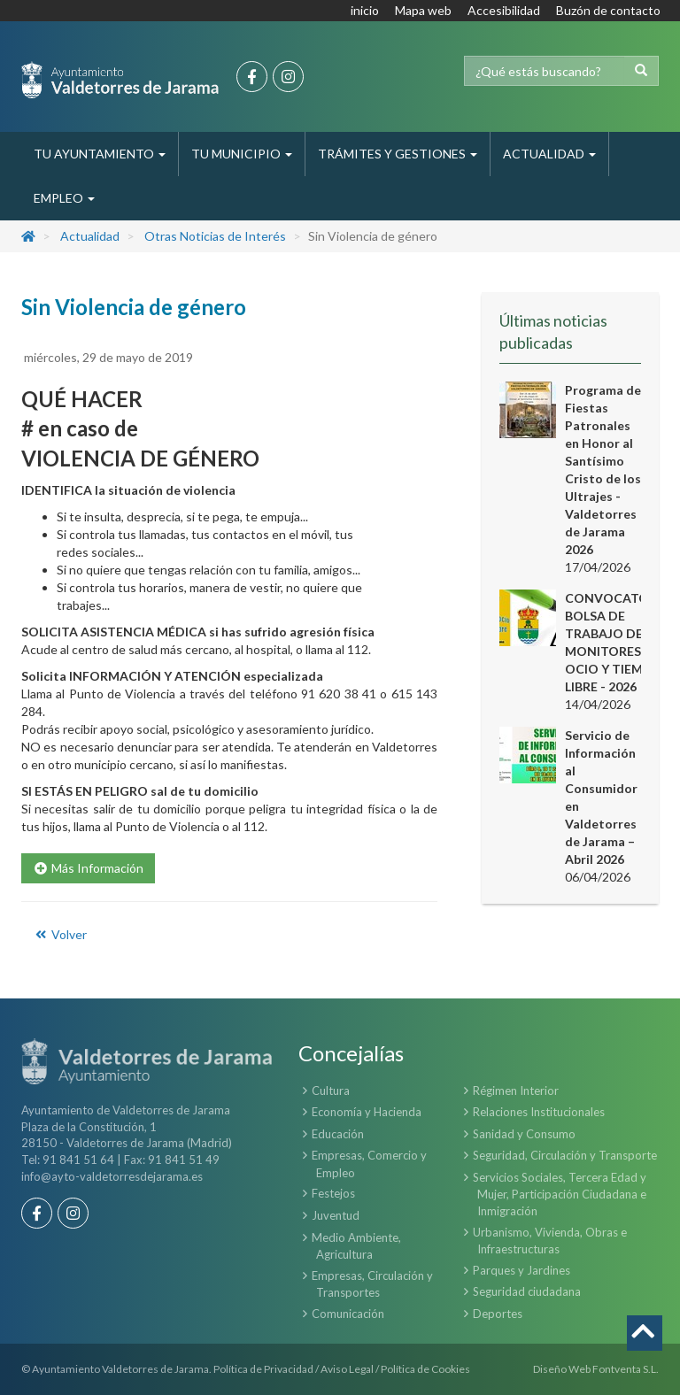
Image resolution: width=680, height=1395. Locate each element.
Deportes (497, 1313)
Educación (338, 1134)
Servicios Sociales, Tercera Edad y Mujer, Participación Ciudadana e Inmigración (559, 1194)
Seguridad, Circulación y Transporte (565, 1155)
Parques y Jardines (521, 1270)
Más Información (88, 867)
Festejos (333, 1193)
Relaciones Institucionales (539, 1112)
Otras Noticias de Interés (215, 235)
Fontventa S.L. (625, 1369)
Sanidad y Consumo (524, 1134)
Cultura (331, 1090)
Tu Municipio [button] (241, 153)
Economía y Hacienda (366, 1112)
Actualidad (90, 235)
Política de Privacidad (263, 1369)
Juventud (335, 1215)
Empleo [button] (64, 197)
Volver (60, 934)
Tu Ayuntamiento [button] (100, 153)
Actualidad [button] (549, 153)
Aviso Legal (347, 1369)
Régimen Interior (516, 1090)
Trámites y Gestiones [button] (397, 153)
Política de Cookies (425, 1369)
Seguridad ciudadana (527, 1291)
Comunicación (348, 1313)
